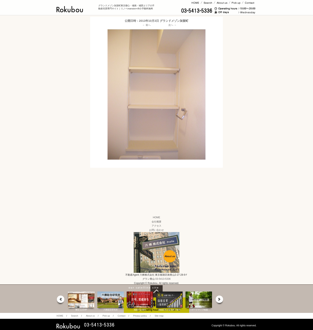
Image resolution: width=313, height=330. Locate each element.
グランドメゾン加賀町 (174, 20)
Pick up (106, 316)
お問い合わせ (156, 230)
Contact (121, 316)
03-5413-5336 (163, 278)
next (219, 300)
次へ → (172, 25)
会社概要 (156, 221)
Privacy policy (140, 316)
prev (60, 300)
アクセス (156, 225)
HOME (156, 217)
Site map (159, 316)
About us (90, 316)
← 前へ (147, 25)
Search (74, 316)
